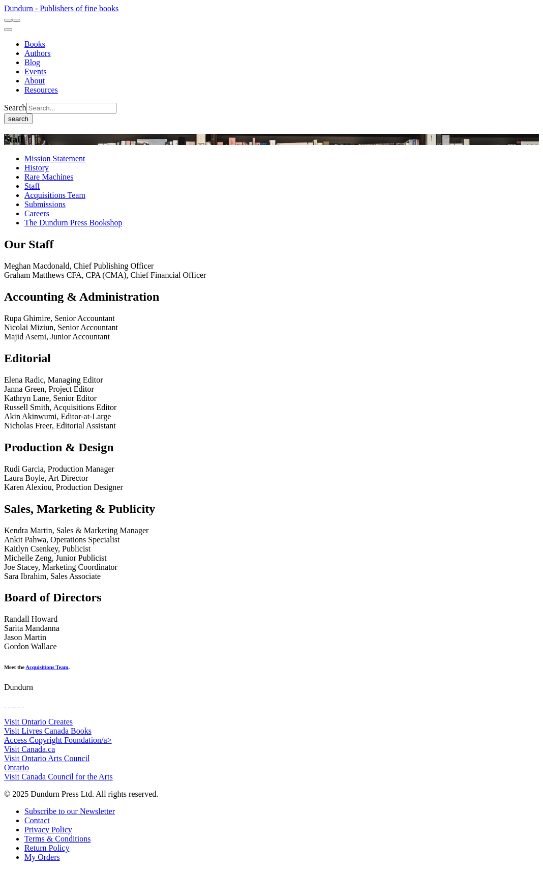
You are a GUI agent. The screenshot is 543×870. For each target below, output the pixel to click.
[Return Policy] (46, 848)
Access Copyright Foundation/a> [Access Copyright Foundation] (58, 740)
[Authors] (37, 53)
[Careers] (36, 213)
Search (15, 107)
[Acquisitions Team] (54, 195)
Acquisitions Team (46, 667)
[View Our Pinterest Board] (19, 704)
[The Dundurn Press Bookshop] (73, 222)
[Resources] (41, 89)
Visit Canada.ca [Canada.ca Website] (29, 749)
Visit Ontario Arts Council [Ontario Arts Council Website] (46, 758)
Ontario (16, 767)
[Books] (34, 44)
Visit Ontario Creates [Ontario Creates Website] (38, 721)
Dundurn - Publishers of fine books (61, 8)
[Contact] (37, 820)
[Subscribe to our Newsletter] (69, 811)
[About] (34, 80)
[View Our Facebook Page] (5, 704)
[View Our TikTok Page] (13, 704)
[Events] (35, 71)
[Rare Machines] (48, 176)
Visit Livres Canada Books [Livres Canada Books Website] (48, 731)
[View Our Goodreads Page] (23, 704)
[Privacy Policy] (48, 829)
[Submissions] (45, 204)
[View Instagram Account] (15, 704)
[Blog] (32, 62)
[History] (36, 167)
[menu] (8, 29)
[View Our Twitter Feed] (9, 704)
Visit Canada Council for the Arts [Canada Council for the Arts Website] (58, 776)
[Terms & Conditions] (57, 838)
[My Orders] (42, 857)
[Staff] (32, 186)
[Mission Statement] (54, 158)
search (18, 119)
